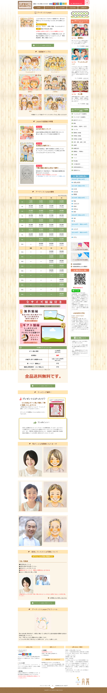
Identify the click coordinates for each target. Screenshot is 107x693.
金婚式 (75, 145)
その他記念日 (76, 164)
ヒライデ (75, 229)
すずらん (75, 208)
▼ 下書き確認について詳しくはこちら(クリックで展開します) (50, 176)
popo (74, 211)
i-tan (74, 218)
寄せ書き (75, 161)
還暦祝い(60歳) (77, 132)
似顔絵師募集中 (77, 264)
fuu (74, 220)
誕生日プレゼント (77, 120)
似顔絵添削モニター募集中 (80, 266)
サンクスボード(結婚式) (79, 117)
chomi (87, 46)
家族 (74, 123)
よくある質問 (61, 7)
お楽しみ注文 (76, 182)
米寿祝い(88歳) (77, 135)
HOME (38, 7)
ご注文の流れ (72, 7)
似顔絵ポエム (76, 170)
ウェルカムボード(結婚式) (79, 113)
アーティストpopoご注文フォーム (43, 385)
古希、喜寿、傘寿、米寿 (79, 142)
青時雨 (75, 194)
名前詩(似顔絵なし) (78, 167)
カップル (75, 129)
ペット (75, 157)
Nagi (87, 103)
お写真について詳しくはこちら (58, 598)
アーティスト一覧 (50, 7)
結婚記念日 (76, 148)
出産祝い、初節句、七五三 (80, 126)
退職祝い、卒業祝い (78, 151)
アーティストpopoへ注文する (43, 45)
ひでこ (75, 237)
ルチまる (75, 191)
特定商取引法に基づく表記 (61, 685)
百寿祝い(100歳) (77, 139)
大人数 (75, 154)
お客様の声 (83, 7)
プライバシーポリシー (45, 685)
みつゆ (75, 188)
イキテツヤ (85, 78)
